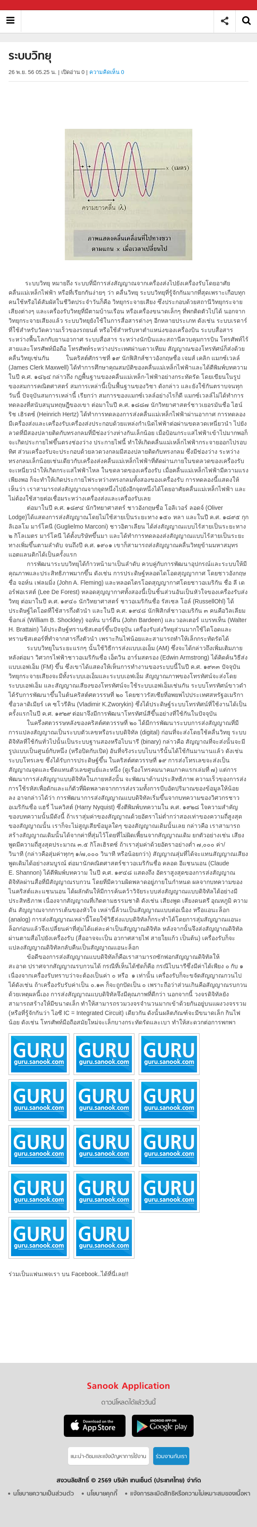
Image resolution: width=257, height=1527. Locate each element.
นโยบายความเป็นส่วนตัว (43, 1494)
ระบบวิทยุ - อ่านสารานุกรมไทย (120, 21)
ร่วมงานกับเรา (171, 1456)
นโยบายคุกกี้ (102, 1494)
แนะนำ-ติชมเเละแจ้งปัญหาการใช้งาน (108, 1456)
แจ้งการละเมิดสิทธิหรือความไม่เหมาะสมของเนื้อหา (190, 1494)
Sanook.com (25, 5)
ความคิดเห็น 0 (106, 72)
